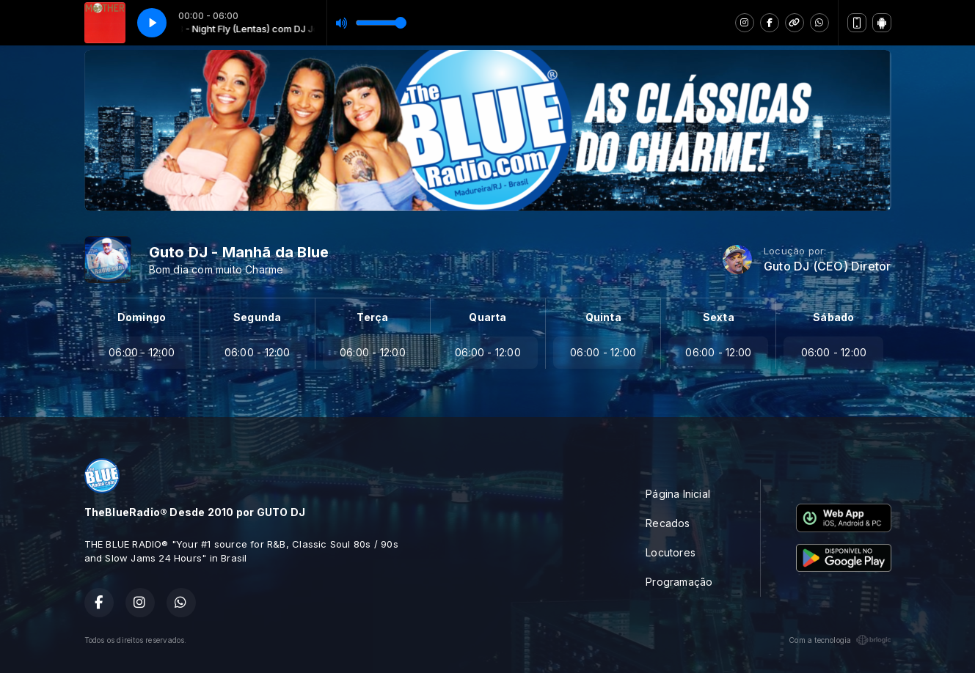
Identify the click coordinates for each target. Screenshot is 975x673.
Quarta (487, 317)
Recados (668, 523)
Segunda (257, 317)
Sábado (833, 317)
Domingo (141, 317)
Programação (679, 581)
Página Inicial (678, 494)
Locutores (670, 552)
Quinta (603, 317)
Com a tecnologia (840, 640)
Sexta (718, 317)
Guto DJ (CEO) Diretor (827, 266)
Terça (372, 317)
